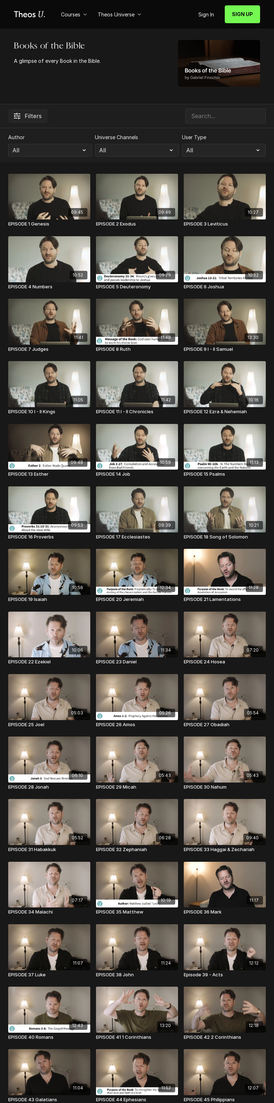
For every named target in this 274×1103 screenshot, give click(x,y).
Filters (28, 116)
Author (16, 137)
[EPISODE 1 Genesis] (49, 224)
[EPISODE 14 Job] (137, 474)
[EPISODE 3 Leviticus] (225, 224)
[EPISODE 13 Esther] (49, 474)
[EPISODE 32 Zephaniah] (137, 849)
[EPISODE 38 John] (137, 974)
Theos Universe (119, 14)
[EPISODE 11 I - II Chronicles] (137, 411)
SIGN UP (242, 14)
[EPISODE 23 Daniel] (137, 662)
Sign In (206, 14)
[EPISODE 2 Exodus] (137, 224)
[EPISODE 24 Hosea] (225, 662)
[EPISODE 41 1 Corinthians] (137, 1037)
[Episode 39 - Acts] (225, 974)
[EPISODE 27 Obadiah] (225, 724)
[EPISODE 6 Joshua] (225, 286)
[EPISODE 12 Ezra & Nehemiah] (225, 411)
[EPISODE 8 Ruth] (137, 349)
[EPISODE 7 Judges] (49, 349)
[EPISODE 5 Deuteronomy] (137, 286)
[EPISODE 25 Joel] (49, 724)
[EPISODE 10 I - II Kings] (49, 411)
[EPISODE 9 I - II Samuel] (225, 349)
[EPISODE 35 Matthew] (137, 912)
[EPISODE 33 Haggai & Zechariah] (225, 849)
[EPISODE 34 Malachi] (49, 912)
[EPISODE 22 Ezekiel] (49, 662)
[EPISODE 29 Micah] (137, 787)
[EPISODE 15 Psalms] (225, 474)
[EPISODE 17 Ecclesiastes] (137, 537)
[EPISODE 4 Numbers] (49, 286)
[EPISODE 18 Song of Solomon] (225, 537)
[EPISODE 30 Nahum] (225, 787)
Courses (74, 14)
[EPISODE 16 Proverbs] (49, 537)
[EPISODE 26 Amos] (137, 724)
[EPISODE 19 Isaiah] (49, 599)
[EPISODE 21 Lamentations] (225, 599)
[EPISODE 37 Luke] (49, 974)
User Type (194, 137)
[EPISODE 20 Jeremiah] (137, 599)
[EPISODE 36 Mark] (225, 912)
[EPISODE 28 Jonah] (49, 787)
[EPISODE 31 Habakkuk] (49, 849)
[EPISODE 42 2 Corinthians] (225, 1037)
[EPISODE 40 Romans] (49, 1037)
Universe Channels (116, 137)
